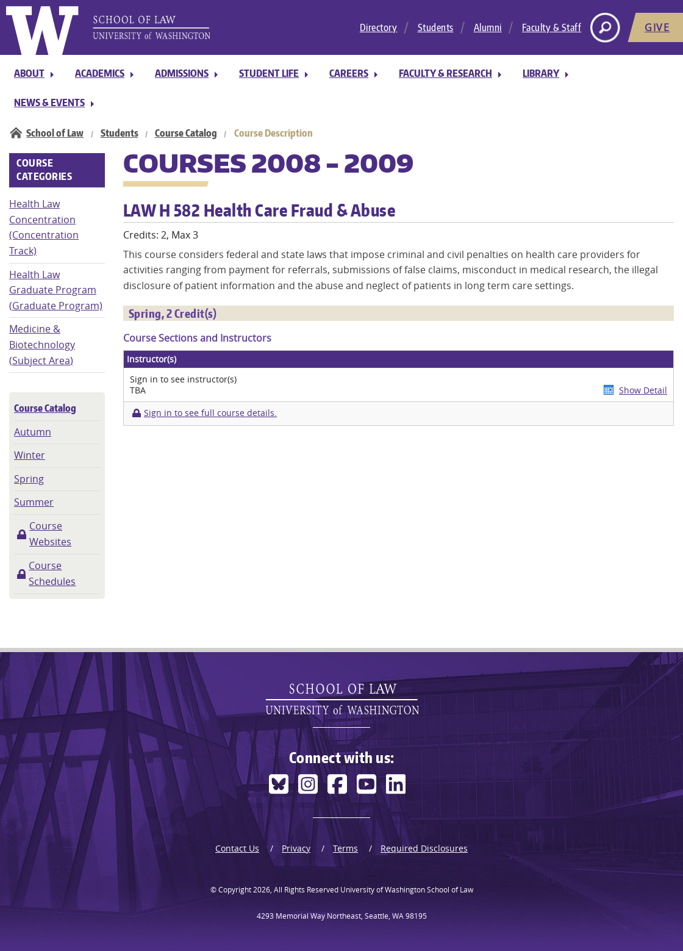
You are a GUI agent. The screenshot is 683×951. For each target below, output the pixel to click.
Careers (348, 73)
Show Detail (643, 390)
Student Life (269, 73)
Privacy (296, 848)
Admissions (182, 73)
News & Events (49, 102)
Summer (34, 502)
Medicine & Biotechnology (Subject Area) (42, 344)
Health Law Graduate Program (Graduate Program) (55, 290)
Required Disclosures (424, 848)
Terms (345, 848)
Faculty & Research (445, 73)
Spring (29, 479)
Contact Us (237, 848)
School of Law (55, 133)
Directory (379, 27)
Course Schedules (52, 573)
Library (541, 73)
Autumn (32, 432)
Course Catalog (186, 133)
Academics (99, 73)
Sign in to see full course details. (210, 412)
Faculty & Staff (552, 27)
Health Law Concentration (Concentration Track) (44, 227)
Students (436, 27)
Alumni (488, 27)
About (29, 73)
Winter (29, 455)
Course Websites (50, 533)
